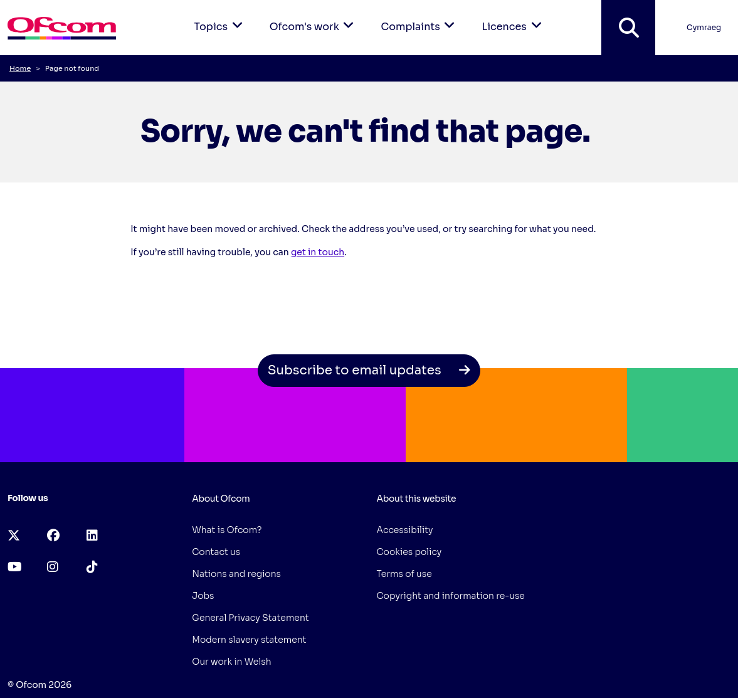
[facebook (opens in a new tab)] (53, 536)
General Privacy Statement (250, 617)
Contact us (216, 552)
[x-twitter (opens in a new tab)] (13, 536)
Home (20, 68)
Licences (514, 16)
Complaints (420, 16)
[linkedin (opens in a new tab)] (92, 536)
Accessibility (405, 530)
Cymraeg (704, 27)
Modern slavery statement (249, 639)
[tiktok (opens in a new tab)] (92, 567)
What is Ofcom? (226, 530)
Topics (220, 16)
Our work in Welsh (231, 661)
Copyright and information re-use (451, 595)
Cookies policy (409, 552)
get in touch (317, 252)
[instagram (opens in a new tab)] (53, 567)
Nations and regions (236, 573)
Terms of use (404, 573)
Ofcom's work (314, 16)
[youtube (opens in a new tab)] (14, 567)
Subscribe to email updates (369, 370)
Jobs (203, 595)
